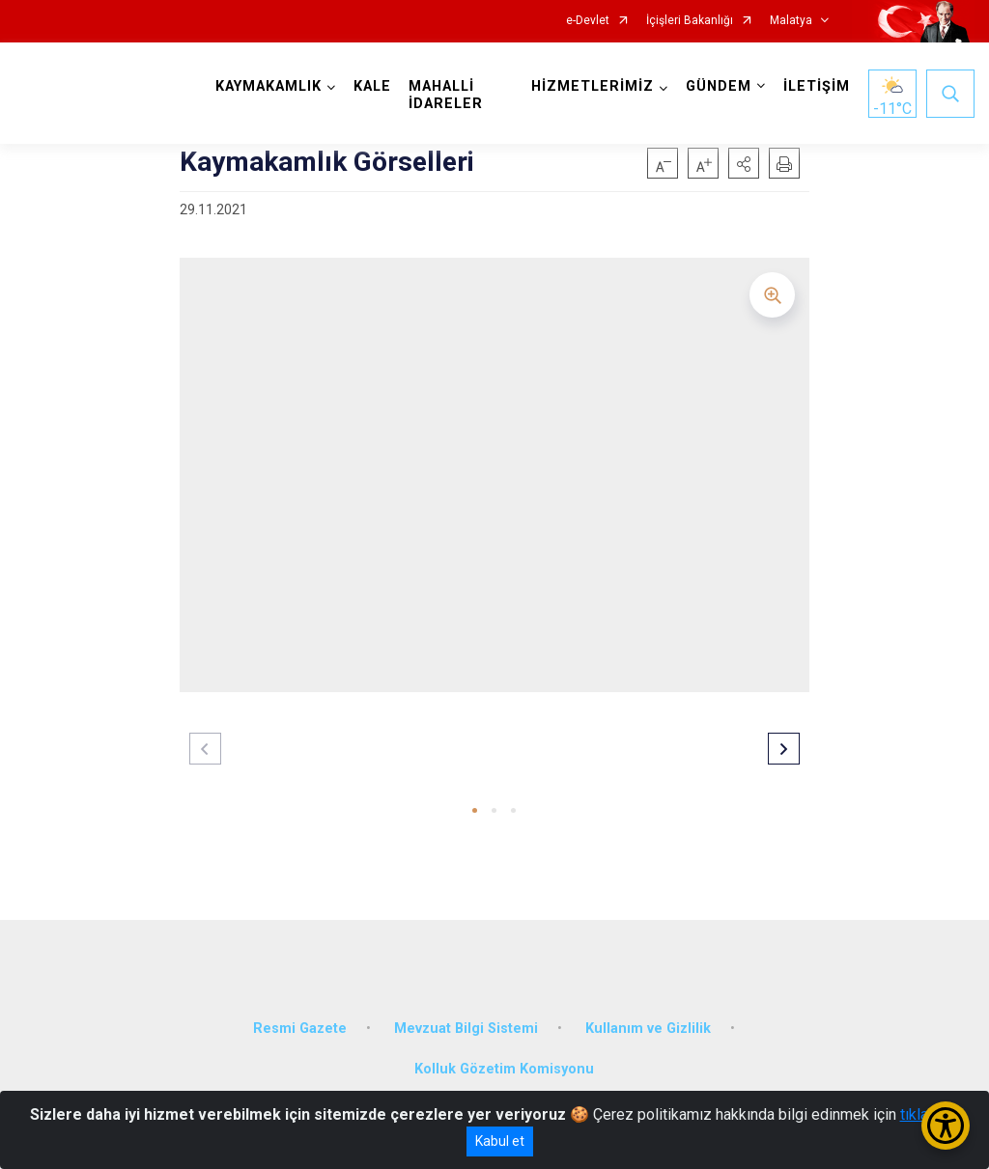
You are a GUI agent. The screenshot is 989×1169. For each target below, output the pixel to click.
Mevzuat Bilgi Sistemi (466, 1028)
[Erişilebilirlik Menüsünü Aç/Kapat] (945, 1125)
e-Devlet (587, 20)
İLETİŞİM (816, 86)
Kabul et (499, 1141)
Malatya (791, 20)
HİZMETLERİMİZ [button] (592, 86)
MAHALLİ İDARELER (446, 95)
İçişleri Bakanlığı (689, 20)
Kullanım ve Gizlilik (648, 1028)
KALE (372, 86)
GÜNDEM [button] (718, 86)
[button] (743, 163)
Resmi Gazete (300, 1028)
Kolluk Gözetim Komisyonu (504, 1069)
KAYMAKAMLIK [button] (268, 86)
